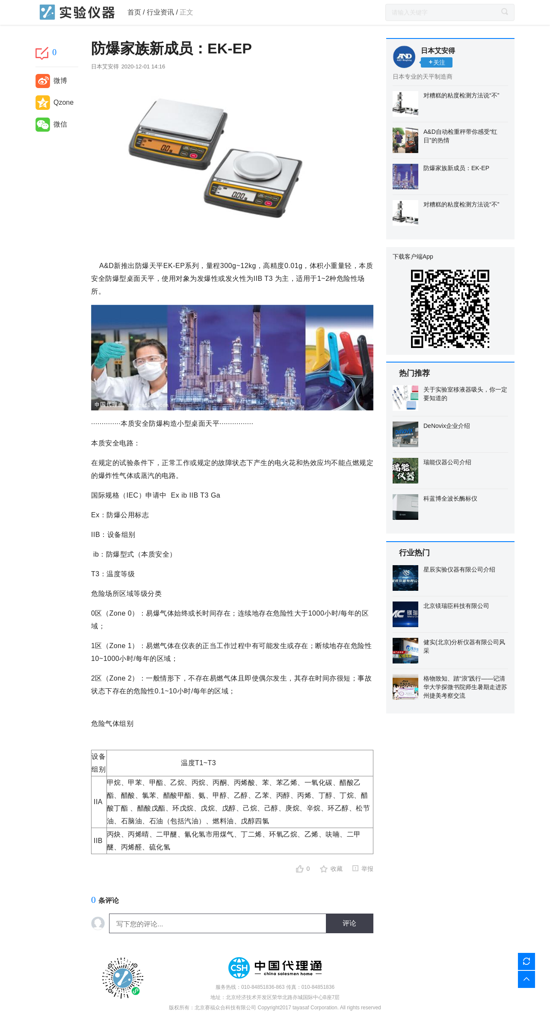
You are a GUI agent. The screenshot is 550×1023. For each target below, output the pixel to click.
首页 (134, 12)
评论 (349, 923)
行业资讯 (160, 12)
